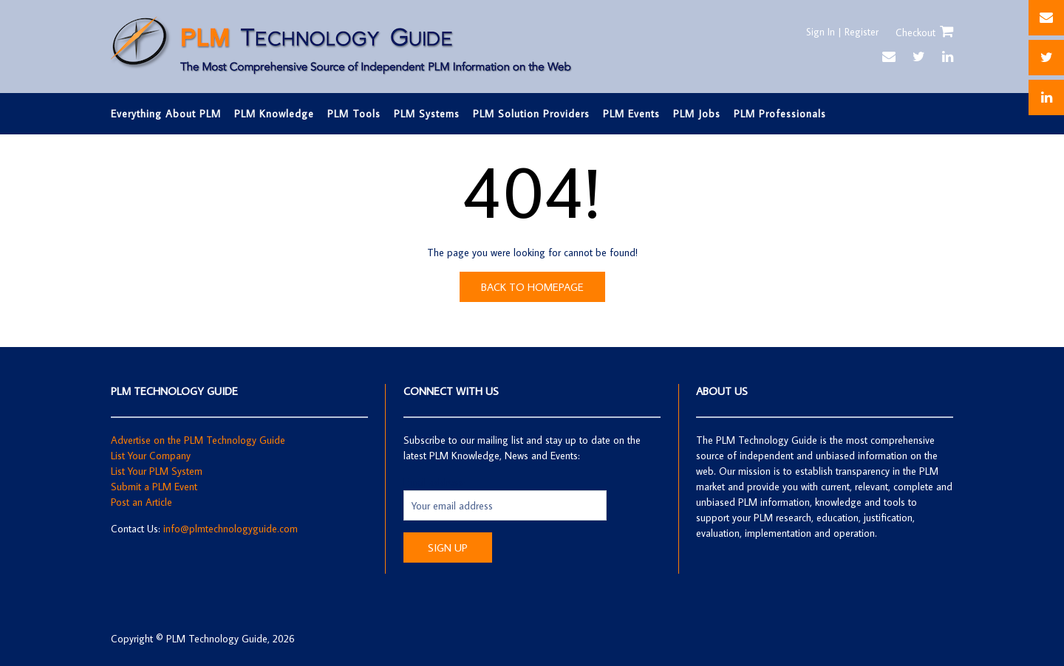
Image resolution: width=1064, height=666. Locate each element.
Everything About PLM (166, 113)
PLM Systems (427, 113)
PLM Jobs (696, 113)
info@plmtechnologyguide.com (230, 528)
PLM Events (631, 113)
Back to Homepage (532, 287)
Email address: (434, 482)
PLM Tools (354, 113)
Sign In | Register (841, 31)
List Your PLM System (156, 471)
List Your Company (151, 455)
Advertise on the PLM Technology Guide (198, 440)
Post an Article (141, 502)
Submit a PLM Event (154, 486)
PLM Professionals (780, 113)
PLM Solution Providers (531, 113)
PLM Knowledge (274, 113)
